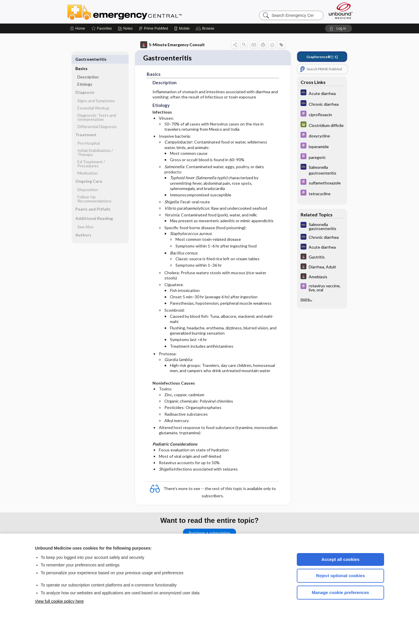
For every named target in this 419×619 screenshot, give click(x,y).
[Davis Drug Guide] (322, 114)
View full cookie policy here (59, 601)
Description (88, 67)
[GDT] (322, 125)
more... (306, 299)
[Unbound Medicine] (341, 10)
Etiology (84, 74)
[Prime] (153, 28)
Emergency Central (139, 11)
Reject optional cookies (340, 575)
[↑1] (322, 57)
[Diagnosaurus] (322, 93)
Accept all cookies (341, 559)
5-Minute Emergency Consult (172, 44)
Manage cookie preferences (340, 592)
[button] (206, 28)
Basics (81, 59)
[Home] (77, 28)
